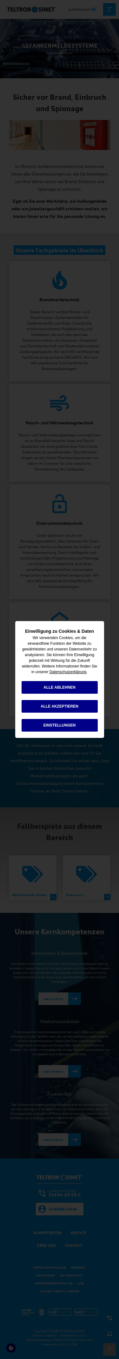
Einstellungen (59, 725)
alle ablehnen (59, 687)
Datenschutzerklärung (68, 672)
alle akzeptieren (59, 706)
